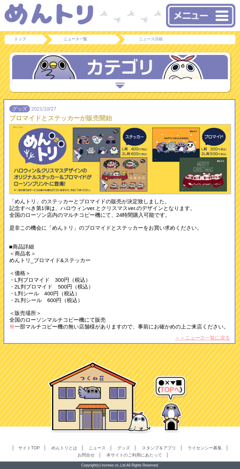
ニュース (97, 447)
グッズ (123, 447)
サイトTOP (29, 447)
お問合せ (86, 455)
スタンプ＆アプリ (159, 447)
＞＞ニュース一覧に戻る (202, 338)
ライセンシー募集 (205, 447)
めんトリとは (64, 447)
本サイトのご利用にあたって (134, 455)
